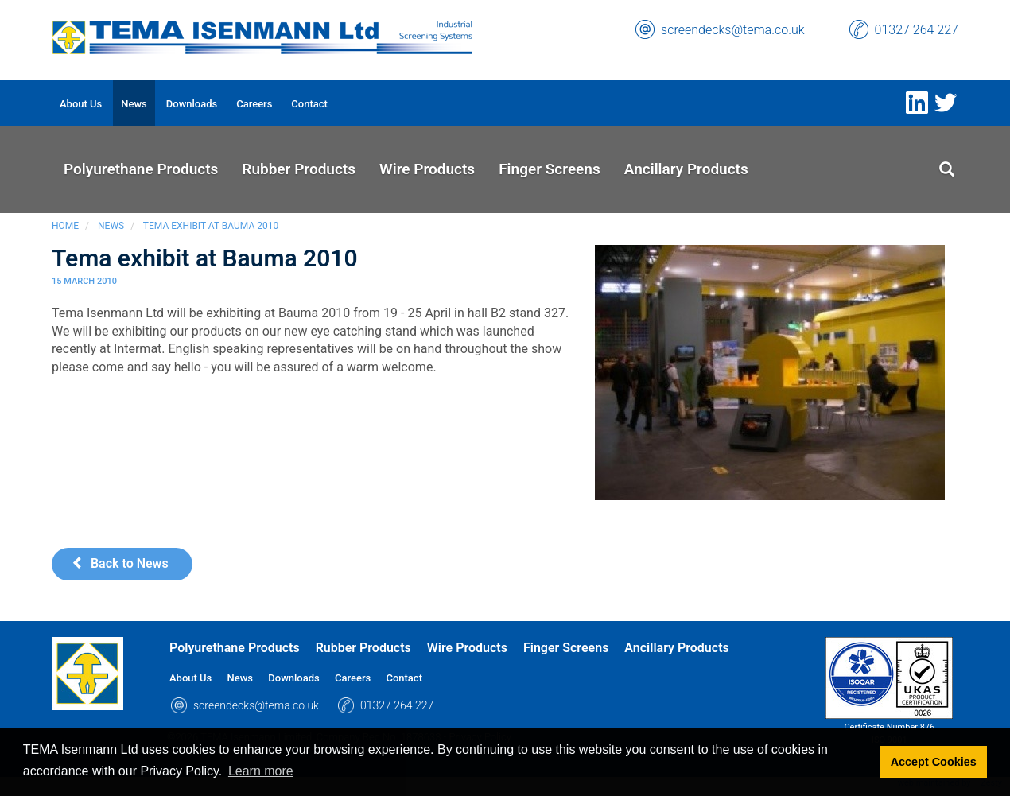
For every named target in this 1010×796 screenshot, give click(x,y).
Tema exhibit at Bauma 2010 (210, 225)
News (111, 225)
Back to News (120, 563)
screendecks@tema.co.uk (733, 29)
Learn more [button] (260, 771)
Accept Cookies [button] (934, 761)
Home (65, 225)
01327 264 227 (916, 29)
